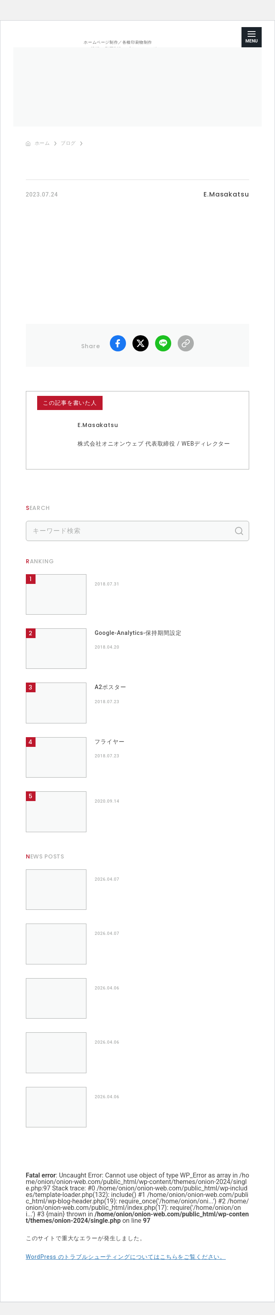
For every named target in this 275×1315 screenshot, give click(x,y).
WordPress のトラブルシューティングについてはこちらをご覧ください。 (126, 1257)
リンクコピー (186, 343)
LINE (163, 343)
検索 (239, 531)
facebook (118, 343)
